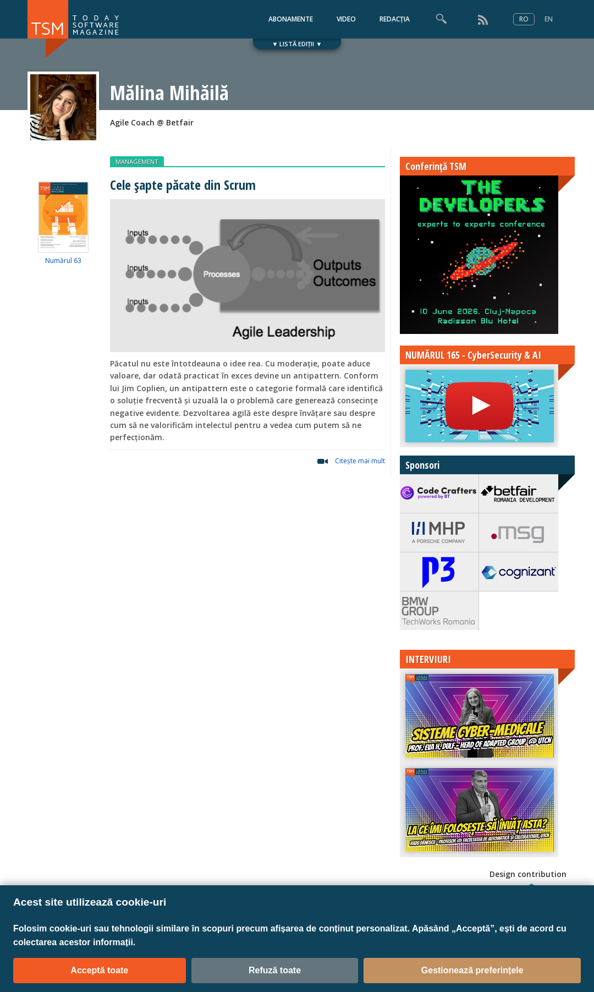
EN (548, 19)
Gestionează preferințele (472, 970)
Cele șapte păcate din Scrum (183, 185)
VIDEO (346, 19)
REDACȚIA (395, 19)
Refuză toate (275, 970)
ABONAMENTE (290, 19)
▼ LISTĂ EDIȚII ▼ (297, 44)
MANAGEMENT (137, 161)
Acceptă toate (99, 970)
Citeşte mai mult (360, 460)
